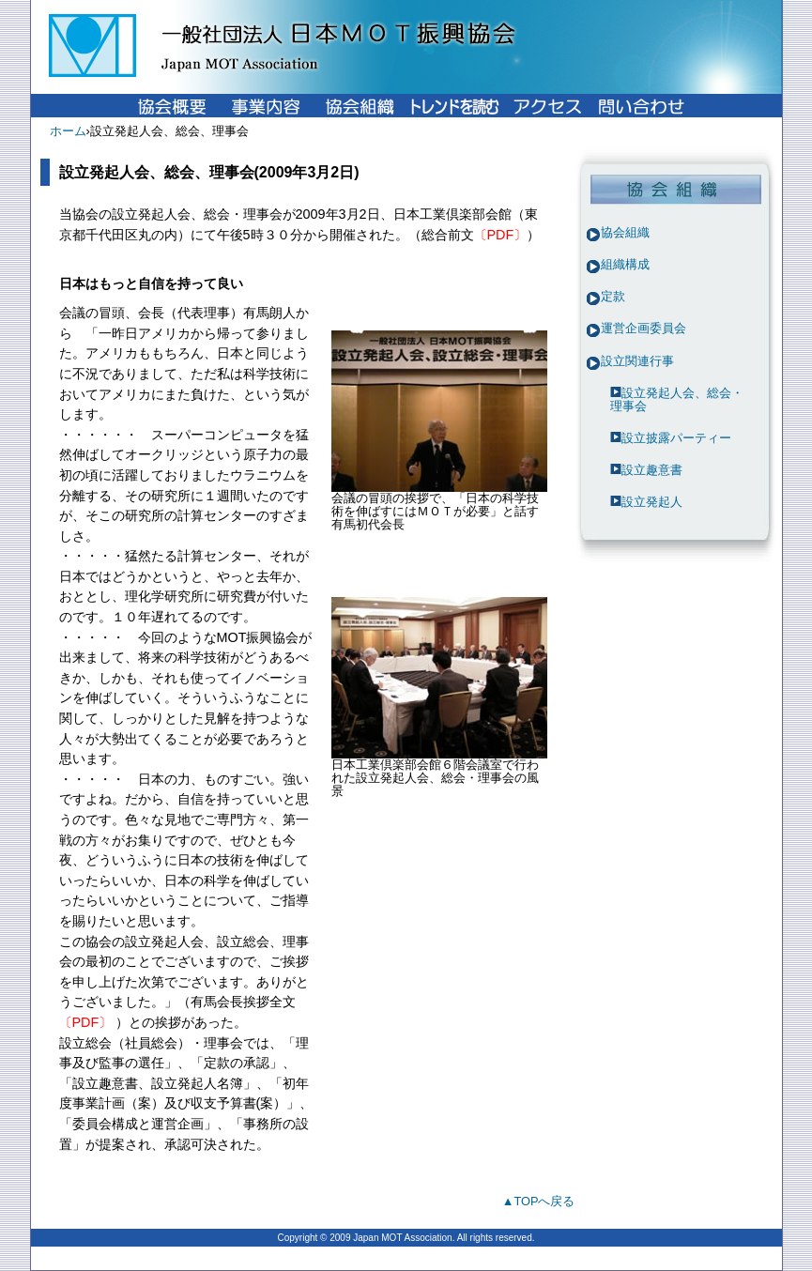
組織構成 (625, 264)
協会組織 (625, 232)
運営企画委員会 (643, 328)
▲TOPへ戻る (538, 1201)
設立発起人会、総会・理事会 (676, 399)
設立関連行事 (637, 361)
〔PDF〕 (501, 234)
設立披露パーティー (676, 438)
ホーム (68, 131)
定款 (613, 296)
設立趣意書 (651, 470)
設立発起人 (651, 502)
